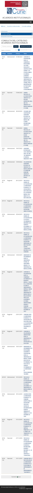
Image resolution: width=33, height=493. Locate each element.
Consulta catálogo (26, 26)
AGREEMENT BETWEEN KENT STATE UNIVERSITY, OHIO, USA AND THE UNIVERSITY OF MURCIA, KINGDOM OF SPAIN (28, 153)
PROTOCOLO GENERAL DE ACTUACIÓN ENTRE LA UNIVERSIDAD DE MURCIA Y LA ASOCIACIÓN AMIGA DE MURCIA (28, 206)
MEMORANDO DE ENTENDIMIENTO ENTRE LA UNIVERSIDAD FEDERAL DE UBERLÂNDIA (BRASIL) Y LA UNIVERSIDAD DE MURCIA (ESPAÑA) (28, 262)
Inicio (3, 26)
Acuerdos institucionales (13, 26)
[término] (7, 46)
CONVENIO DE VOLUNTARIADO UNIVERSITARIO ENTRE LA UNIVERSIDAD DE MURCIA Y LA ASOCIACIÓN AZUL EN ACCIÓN (28, 337)
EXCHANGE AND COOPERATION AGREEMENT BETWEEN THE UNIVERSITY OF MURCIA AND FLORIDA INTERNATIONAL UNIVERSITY (27, 118)
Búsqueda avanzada (6, 36)
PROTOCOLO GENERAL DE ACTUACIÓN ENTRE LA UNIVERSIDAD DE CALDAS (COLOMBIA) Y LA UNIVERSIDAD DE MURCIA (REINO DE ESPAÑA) (28, 384)
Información (4, 31)
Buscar (16, 46)
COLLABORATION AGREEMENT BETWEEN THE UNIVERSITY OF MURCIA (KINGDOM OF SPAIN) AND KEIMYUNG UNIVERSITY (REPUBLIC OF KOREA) (28, 169)
